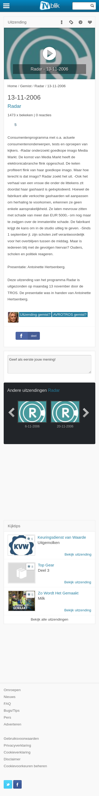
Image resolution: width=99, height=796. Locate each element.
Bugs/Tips (12, 711)
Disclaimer (12, 759)
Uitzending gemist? (35, 314)
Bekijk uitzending (77, 554)
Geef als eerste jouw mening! (50, 364)
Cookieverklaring (17, 752)
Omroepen (12, 690)
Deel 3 (43, 570)
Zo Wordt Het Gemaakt (58, 593)
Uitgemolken (49, 542)
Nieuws (10, 697)
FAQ (7, 704)
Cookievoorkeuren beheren (25, 766)
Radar (14, 106)
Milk (41, 598)
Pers (7, 717)
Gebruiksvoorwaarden (21, 739)
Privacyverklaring (17, 745)
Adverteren (12, 724)
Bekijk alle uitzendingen (49, 619)
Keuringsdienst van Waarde (62, 537)
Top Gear (46, 565)
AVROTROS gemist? (70, 314)
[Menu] (6, 6)
